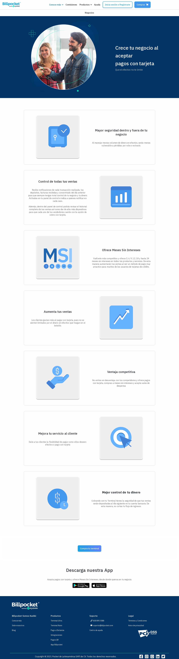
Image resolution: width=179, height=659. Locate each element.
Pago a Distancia (57, 630)
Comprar (142, 4)
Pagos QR (55, 640)
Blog (14, 630)
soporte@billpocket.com (102, 625)
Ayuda (97, 4)
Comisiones (71, 4)
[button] (56, 5)
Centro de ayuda (96, 630)
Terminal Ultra (56, 621)
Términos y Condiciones (137, 621)
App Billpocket (57, 645)
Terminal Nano (56, 625)
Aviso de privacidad (136, 625)
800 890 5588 (97, 620)
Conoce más (17, 621)
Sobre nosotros (18, 625)
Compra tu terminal (89, 548)
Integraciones (56, 635)
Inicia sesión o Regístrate (117, 4)
